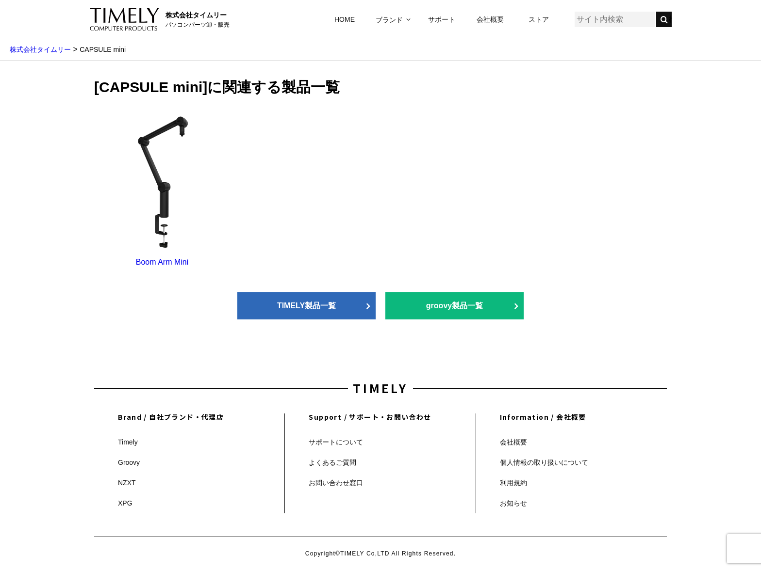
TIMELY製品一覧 (306, 305)
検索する (670, 19)
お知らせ (513, 503)
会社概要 (490, 19)
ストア (539, 19)
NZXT (127, 483)
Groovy (129, 462)
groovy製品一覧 (454, 305)
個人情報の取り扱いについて (544, 462)
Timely (128, 442)
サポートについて (336, 442)
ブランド (389, 20)
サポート (441, 19)
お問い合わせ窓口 (336, 483)
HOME (344, 19)
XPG (125, 503)
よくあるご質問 (332, 462)
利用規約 (513, 483)
